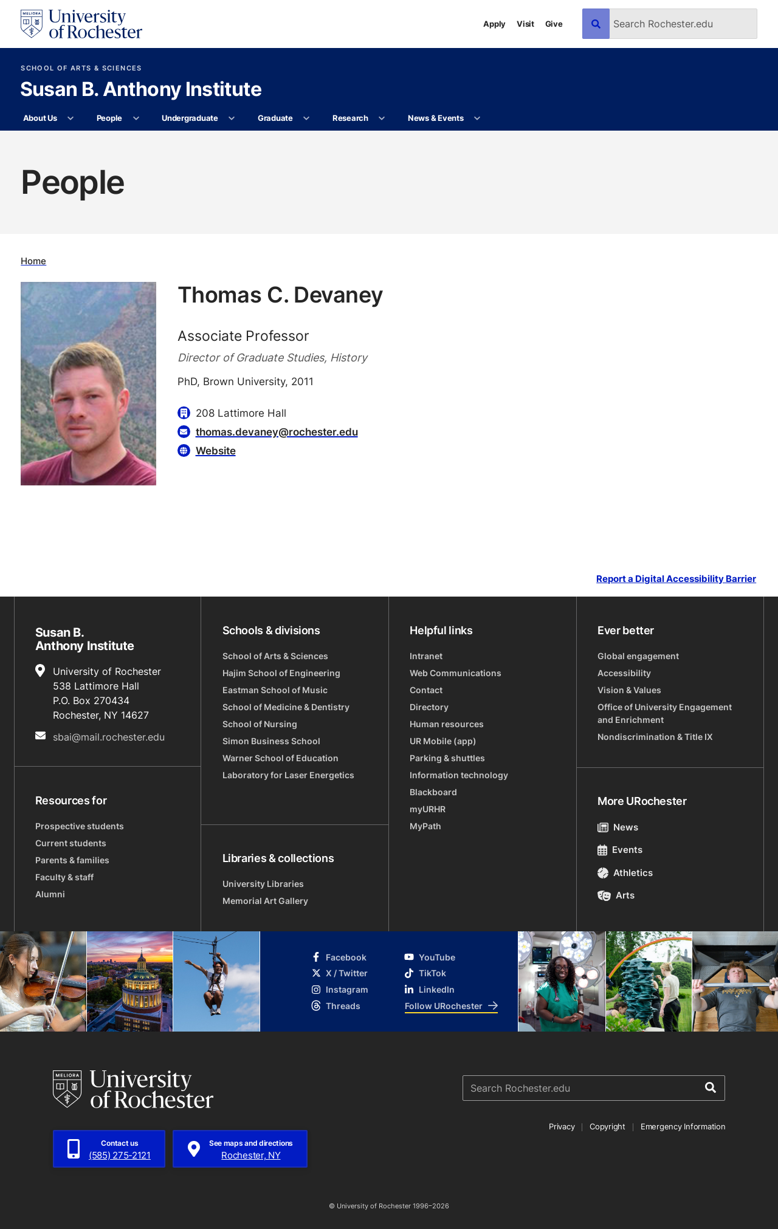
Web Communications (455, 673)
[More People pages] (136, 118)
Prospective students (79, 826)
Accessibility (624, 673)
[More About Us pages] (71, 118)
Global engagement (638, 656)
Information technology (459, 775)
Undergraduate (190, 117)
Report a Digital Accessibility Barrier (676, 578)
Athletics (625, 872)
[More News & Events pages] (477, 118)
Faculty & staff (64, 877)
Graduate (275, 117)
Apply (494, 23)
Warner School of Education (280, 758)
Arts (616, 895)
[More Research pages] (382, 118)
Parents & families (72, 860)
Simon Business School (271, 741)
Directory (429, 707)
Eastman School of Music (275, 690)
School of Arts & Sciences (81, 68)
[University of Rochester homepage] (81, 24)
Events (619, 849)
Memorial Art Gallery (265, 900)
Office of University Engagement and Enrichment (664, 713)
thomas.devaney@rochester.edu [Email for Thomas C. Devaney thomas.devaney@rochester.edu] (277, 431)
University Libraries (263, 883)
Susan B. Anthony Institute (140, 90)
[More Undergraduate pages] (232, 118)
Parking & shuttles (447, 758)
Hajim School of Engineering (281, 673)
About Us (40, 117)
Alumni (50, 894)
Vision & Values (629, 690)
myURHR (428, 809)
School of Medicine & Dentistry (285, 707)
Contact (426, 690)
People (109, 117)
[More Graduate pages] (307, 118)
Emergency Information (683, 1126)
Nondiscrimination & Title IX (655, 736)
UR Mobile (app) (443, 741)
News (617, 827)
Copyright (607, 1126)
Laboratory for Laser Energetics (288, 775)
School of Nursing (259, 724)
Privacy (561, 1126)
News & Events (436, 117)
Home (33, 261)
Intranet (426, 656)
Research (350, 117)
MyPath (425, 826)
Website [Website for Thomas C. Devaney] (216, 450)
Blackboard (433, 792)
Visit (525, 23)
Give (554, 23)
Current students (70, 843)
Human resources (447, 724)
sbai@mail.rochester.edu (109, 737)
